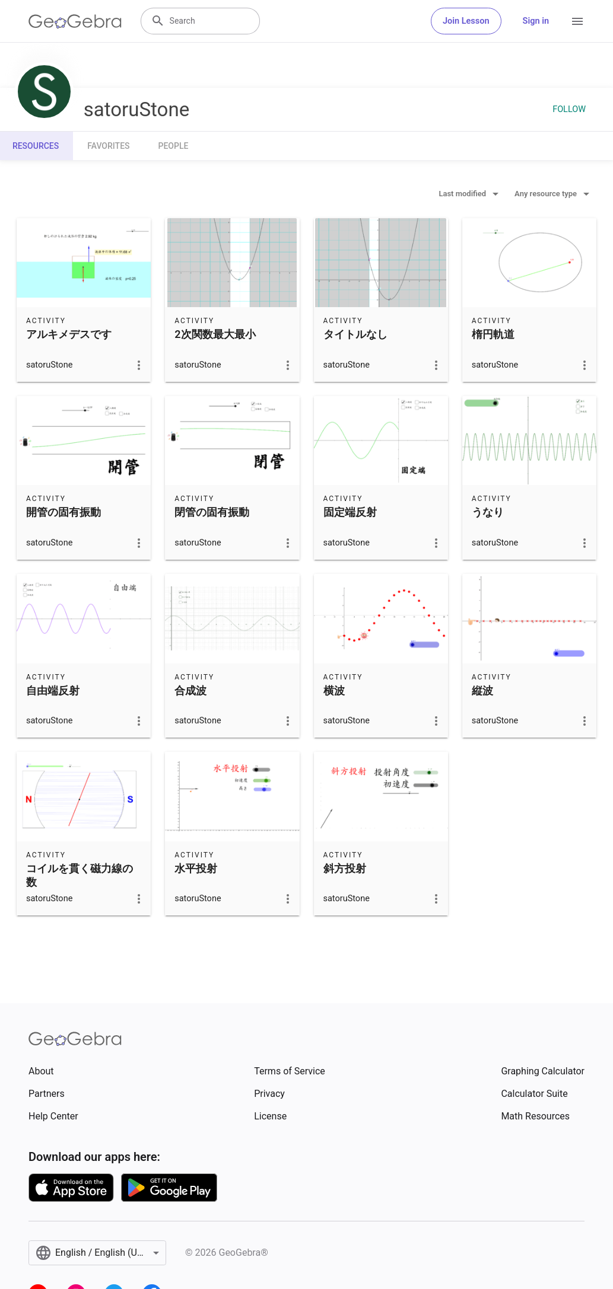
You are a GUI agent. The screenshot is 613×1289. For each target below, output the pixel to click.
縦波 (482, 690)
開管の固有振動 (63, 512)
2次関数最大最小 (214, 334)
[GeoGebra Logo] (75, 21)
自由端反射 (53, 690)
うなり (488, 512)
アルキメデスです (69, 334)
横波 (334, 690)
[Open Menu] (577, 21)
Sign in (536, 21)
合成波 (190, 690)
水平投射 (195, 868)
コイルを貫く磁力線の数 (79, 875)
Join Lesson (466, 21)
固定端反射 (350, 512)
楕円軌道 (493, 334)
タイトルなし (355, 334)
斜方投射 (344, 868)
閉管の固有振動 (211, 512)
